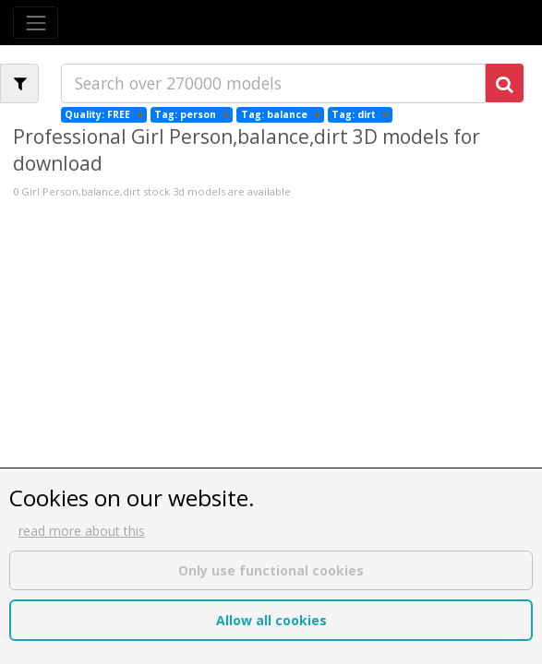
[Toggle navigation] (35, 22)
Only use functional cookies (271, 570)
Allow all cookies (271, 620)
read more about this (81, 531)
